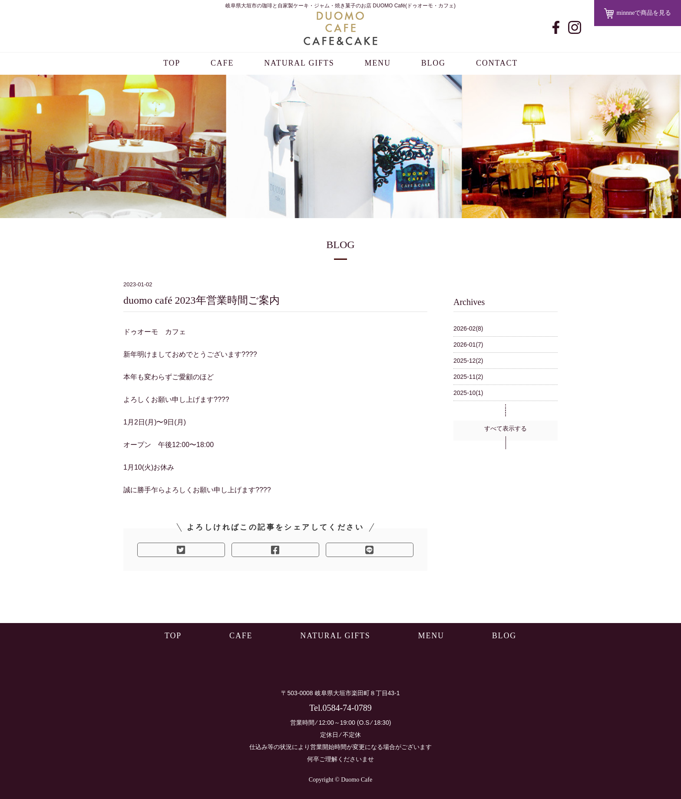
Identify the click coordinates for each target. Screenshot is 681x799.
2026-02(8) (468, 328)
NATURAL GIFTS (299, 63)
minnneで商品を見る (637, 13)
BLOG (433, 63)
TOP (171, 63)
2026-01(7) (468, 344)
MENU (377, 63)
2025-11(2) (468, 376)
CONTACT (497, 63)
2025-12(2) (468, 360)
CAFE (222, 63)
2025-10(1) (468, 392)
